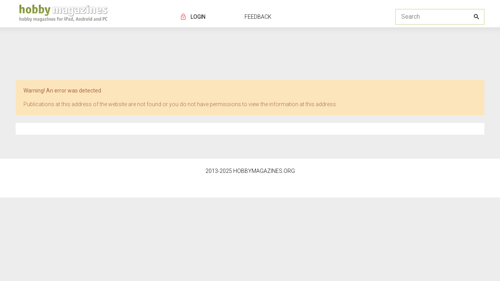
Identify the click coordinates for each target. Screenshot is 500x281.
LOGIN (198, 17)
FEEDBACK (258, 17)
